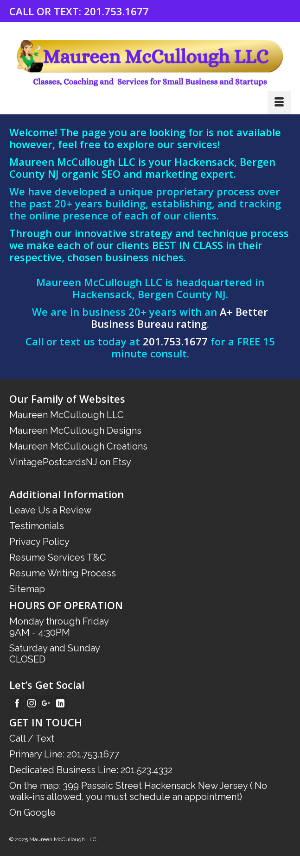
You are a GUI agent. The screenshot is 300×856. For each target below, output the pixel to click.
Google (40, 812)
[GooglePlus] (45, 702)
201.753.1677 (116, 11)
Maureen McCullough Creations (78, 446)
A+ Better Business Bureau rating (179, 318)
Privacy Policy (39, 541)
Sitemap (27, 588)
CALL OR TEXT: (46, 11)
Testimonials (36, 525)
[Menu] (279, 102)
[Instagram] (31, 702)
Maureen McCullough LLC (66, 414)
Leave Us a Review (50, 510)
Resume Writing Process (62, 573)
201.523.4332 (146, 769)
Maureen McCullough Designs (75, 430)
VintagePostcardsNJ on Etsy (70, 462)
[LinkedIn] (60, 702)
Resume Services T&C (57, 557)
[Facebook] (17, 702)
